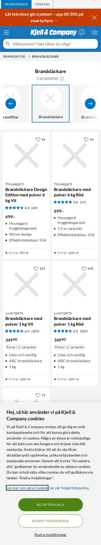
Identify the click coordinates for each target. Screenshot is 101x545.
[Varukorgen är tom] (94, 32)
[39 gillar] (40, 139)
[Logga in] (81, 32)
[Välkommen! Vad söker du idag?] (54, 44)
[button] (61, 78)
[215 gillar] (39, 268)
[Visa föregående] (10, 103)
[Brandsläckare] (50, 103)
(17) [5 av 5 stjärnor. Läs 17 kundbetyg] (83, 202)
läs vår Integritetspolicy (69, 487)
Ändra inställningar (50, 534)
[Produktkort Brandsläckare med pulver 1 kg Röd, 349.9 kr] (75, 284)
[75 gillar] (40, 395)
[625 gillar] (87, 268)
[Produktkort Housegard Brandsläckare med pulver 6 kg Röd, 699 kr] (75, 155)
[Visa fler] (90, 103)
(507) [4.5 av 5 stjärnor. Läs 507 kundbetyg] (35, 331)
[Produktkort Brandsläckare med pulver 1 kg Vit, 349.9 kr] (26, 284)
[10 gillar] (88, 139)
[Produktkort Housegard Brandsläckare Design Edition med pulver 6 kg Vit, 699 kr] (26, 155)
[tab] (16, 4)
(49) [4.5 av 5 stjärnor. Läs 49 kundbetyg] (34, 208)
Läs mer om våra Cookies (27, 487)
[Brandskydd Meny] (29, 56)
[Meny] (6, 32)
